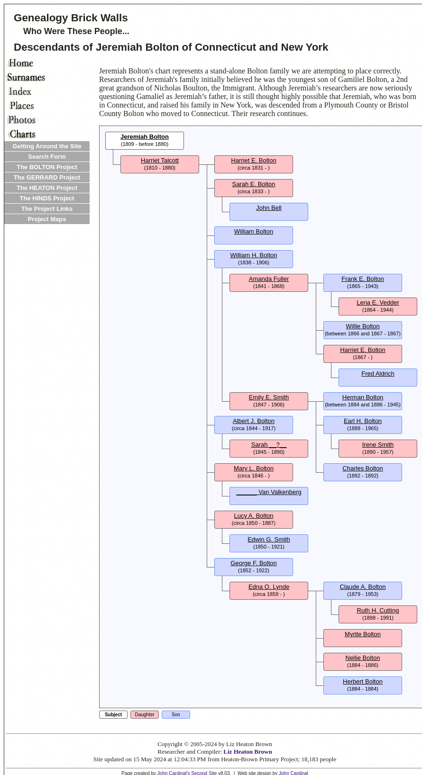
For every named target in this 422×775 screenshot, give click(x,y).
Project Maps (47, 219)
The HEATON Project (47, 187)
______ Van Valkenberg (269, 492)
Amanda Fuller (269, 278)
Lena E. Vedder (378, 302)
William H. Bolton (253, 255)
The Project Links (47, 208)
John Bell (268, 207)
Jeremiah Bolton (144, 136)
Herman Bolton (363, 397)
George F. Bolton (253, 563)
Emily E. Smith (269, 397)
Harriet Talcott (160, 160)
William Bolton (253, 231)
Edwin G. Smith (269, 539)
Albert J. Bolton (254, 420)
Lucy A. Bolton (253, 515)
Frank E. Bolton (362, 278)
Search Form (46, 156)
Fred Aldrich (377, 373)
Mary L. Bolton (254, 468)
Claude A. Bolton (363, 586)
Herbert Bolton (363, 681)
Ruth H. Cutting (378, 610)
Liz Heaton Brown (247, 751)
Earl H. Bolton (363, 420)
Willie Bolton (363, 326)
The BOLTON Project (47, 167)
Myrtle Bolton (363, 634)
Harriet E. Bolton (253, 160)
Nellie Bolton (363, 657)
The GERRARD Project (47, 177)
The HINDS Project (47, 198)
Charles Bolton (362, 468)
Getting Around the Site (46, 146)
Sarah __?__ (268, 444)
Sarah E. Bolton (253, 184)
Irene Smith (378, 444)
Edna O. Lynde (268, 586)
